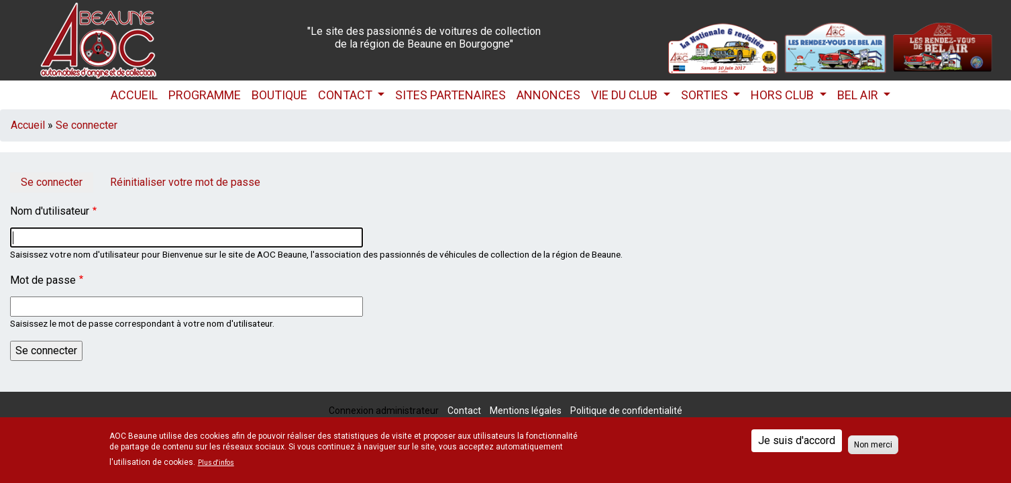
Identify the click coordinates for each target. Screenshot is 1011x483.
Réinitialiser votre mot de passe (185, 182)
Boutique (279, 95)
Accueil (134, 95)
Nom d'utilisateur (49, 211)
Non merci (873, 444)
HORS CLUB (783, 95)
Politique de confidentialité (626, 410)
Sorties (706, 95)
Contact (346, 95)
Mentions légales (526, 410)
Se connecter (86, 125)
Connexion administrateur (384, 410)
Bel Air (859, 95)
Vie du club (625, 95)
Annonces (548, 95)
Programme (204, 95)
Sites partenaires (450, 95)
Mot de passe (43, 280)
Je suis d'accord (796, 440)
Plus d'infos (216, 463)
